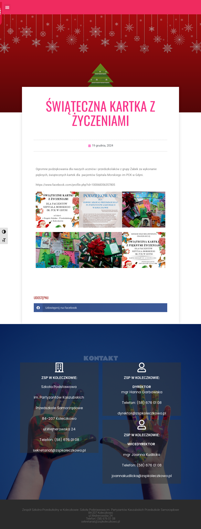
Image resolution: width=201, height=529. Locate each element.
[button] (7, 7)
